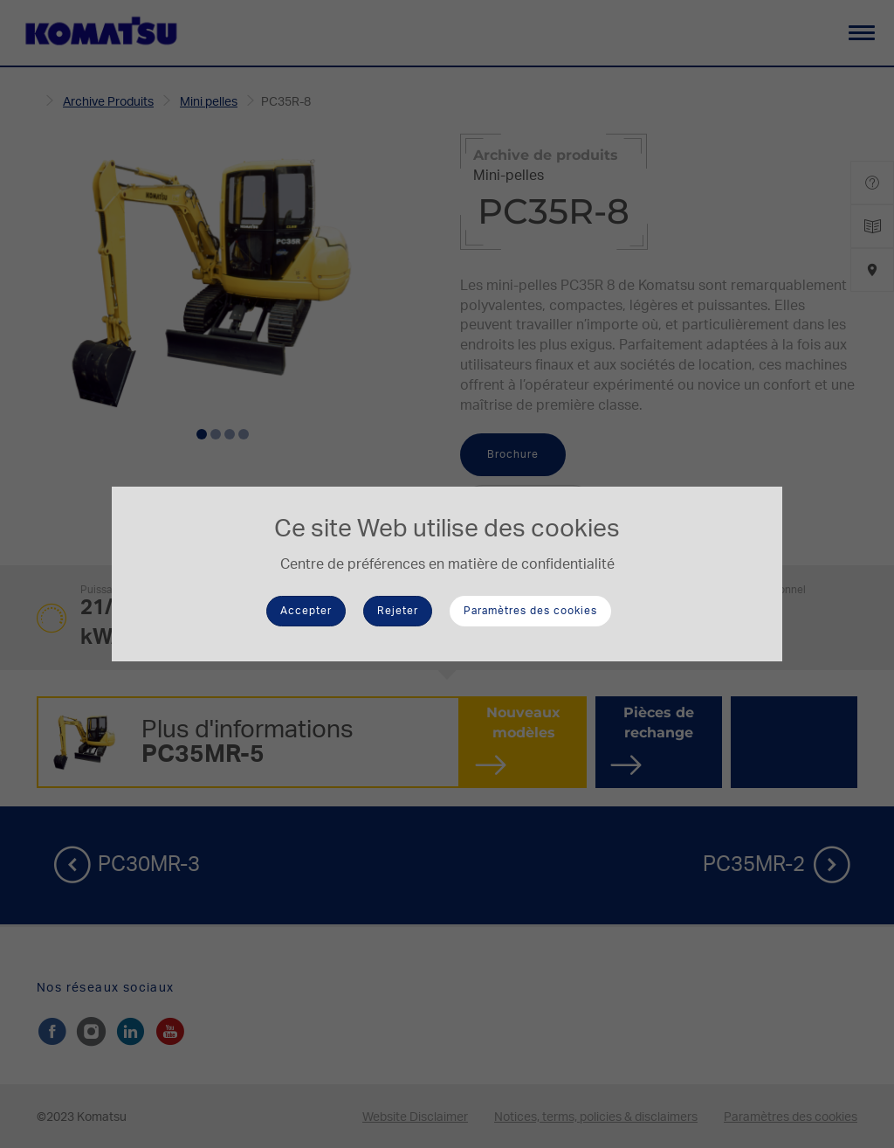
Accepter (306, 610)
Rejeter (397, 610)
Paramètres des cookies (530, 610)
